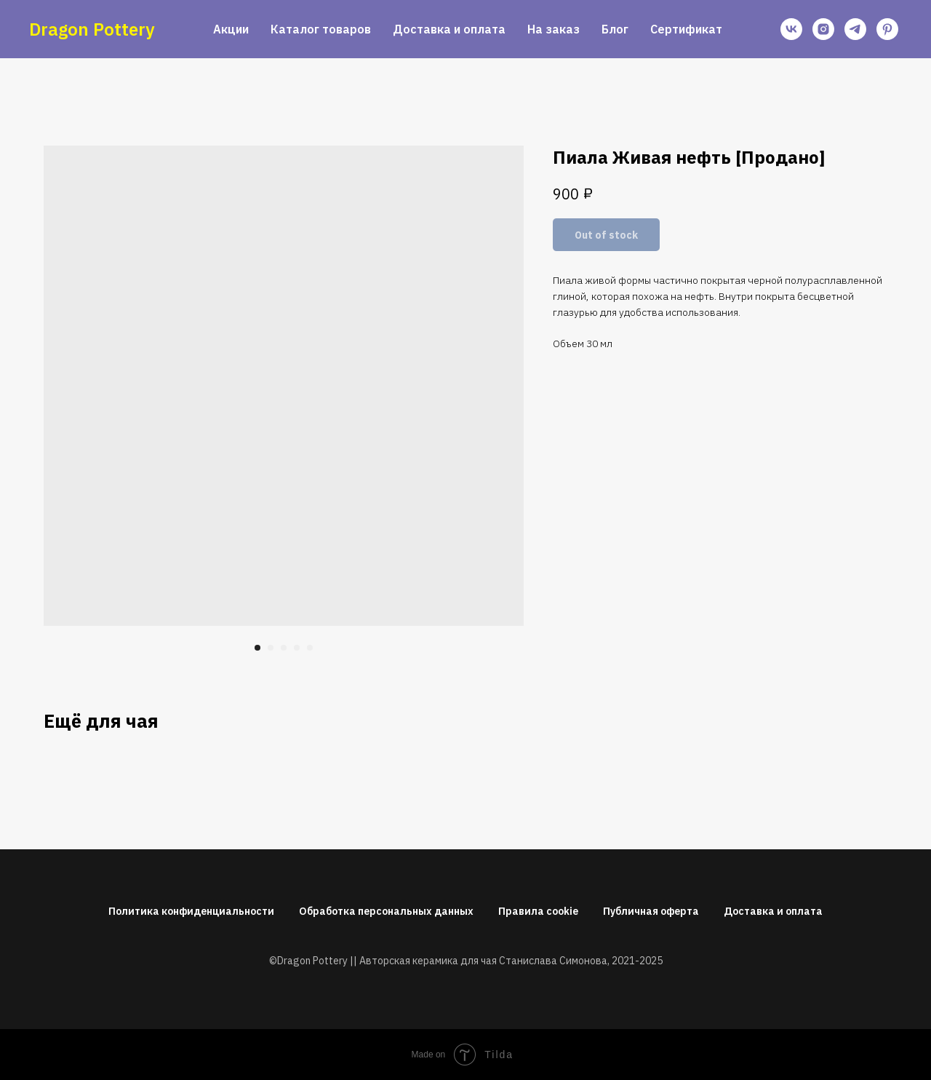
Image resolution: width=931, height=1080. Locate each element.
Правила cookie (538, 911)
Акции (231, 29)
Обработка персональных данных (386, 911)
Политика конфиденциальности (191, 911)
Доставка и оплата (449, 29)
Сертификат (686, 29)
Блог (615, 29)
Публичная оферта (651, 911)
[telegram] (855, 29)
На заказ (553, 29)
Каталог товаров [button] (321, 29)
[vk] (791, 29)
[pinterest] (887, 29)
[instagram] (823, 29)
